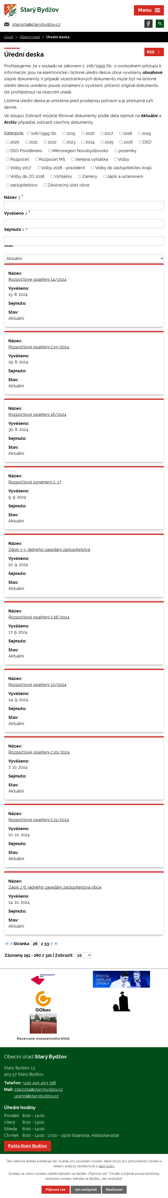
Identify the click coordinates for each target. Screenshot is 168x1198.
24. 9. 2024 (18, 699)
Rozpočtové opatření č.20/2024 (39, 752)
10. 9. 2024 (18, 564)
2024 (90, 142)
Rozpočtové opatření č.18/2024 (38, 617)
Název (12, 197)
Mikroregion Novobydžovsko (80, 150)
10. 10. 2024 (19, 834)
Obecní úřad (30, 37)
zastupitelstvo (24, 185)
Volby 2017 (20, 167)
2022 (52, 142)
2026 (128, 142)
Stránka (21, 943)
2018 (127, 133)
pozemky (127, 150)
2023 (71, 142)
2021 (33, 142)
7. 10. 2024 (17, 767)
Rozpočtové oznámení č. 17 (34, 482)
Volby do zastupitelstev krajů (123, 167)
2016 (90, 133)
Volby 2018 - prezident (63, 167)
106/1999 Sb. (44, 133)
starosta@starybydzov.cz (36, 24)
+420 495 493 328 (39, 1082)
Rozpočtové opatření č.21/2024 (38, 819)
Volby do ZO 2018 (27, 176)
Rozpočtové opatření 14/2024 (37, 279)
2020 (14, 142)
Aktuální (16, 318)
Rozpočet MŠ (52, 159)
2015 (71, 133)
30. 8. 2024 (18, 429)
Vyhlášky (63, 176)
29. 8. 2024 (18, 362)
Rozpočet (19, 159)
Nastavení (114, 1189)
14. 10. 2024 (19, 902)
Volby (123, 159)
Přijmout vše (56, 1189)
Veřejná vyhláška (91, 159)
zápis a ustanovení (125, 176)
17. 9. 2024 (17, 632)
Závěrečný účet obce (68, 185)
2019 (146, 133)
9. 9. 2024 (17, 497)
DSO (147, 142)
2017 (108, 133)
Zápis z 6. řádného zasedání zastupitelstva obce (54, 887)
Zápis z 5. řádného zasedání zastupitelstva (49, 549)
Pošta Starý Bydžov (27, 1145)
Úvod (8, 37)
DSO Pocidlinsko (26, 150)
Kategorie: (14, 133)
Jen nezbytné (86, 1189)
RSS (154, 52)
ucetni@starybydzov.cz (36, 1096)
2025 (109, 142)
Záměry (89, 176)
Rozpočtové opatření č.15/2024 (38, 347)
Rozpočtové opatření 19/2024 (37, 684)
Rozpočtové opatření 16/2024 (37, 414)
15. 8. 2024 (18, 294)
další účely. (107, 1166)
